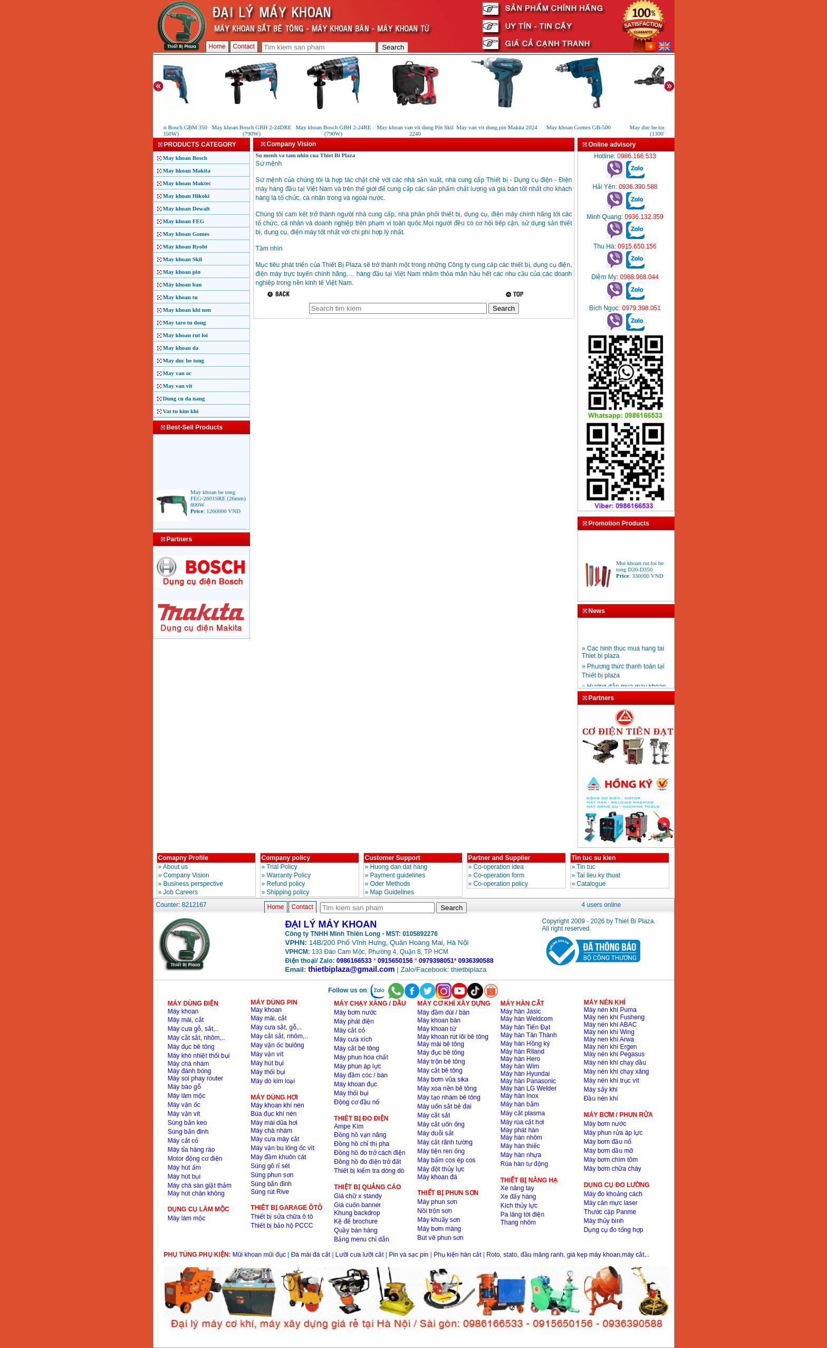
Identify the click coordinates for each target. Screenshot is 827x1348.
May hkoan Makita (186, 170)
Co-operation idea (499, 867)
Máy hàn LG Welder (529, 1088)
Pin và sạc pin (408, 1254)
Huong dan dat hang (399, 867)
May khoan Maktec (187, 183)
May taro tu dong (184, 322)
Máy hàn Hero (520, 1059)
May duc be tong (184, 360)
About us (175, 867)
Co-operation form (499, 875)
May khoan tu (180, 297)
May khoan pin (182, 272)
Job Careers (181, 892)
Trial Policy (281, 867)
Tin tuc (585, 867)
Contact (244, 46)
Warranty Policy (289, 875)
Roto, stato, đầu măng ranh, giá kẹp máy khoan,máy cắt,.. (567, 1254)
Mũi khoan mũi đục (259, 1254)
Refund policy (286, 883)
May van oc (177, 373)
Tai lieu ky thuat (598, 875)
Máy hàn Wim (520, 1066)
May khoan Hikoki (186, 196)
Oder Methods (390, 883)
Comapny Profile (183, 858)
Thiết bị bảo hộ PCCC (282, 1225)
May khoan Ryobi (185, 246)
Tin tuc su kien (594, 858)
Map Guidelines (392, 892)
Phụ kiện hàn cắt (457, 1254)
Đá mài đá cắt (310, 1254)
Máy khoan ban (182, 284)
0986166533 (354, 960)
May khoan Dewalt (186, 208)
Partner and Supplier (499, 858)
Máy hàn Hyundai (525, 1073)
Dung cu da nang (184, 398)
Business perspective (193, 883)
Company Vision (186, 875)
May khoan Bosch (185, 158)
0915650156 (395, 960)
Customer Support (392, 858)
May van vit (178, 386)
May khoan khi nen (187, 310)
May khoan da (181, 348)
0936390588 (476, 960)
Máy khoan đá (437, 1177)
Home (217, 46)
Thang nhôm (518, 1222)
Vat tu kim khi (181, 411)
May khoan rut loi (185, 335)
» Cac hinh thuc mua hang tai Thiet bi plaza (623, 659)
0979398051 (436, 960)
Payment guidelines (398, 875)
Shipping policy (288, 892)
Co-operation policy (501, 883)
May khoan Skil (183, 259)
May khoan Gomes (186, 234)
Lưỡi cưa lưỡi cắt (359, 1254)
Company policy (286, 858)
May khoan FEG (184, 221)
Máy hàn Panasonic (528, 1081)
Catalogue (591, 883)
